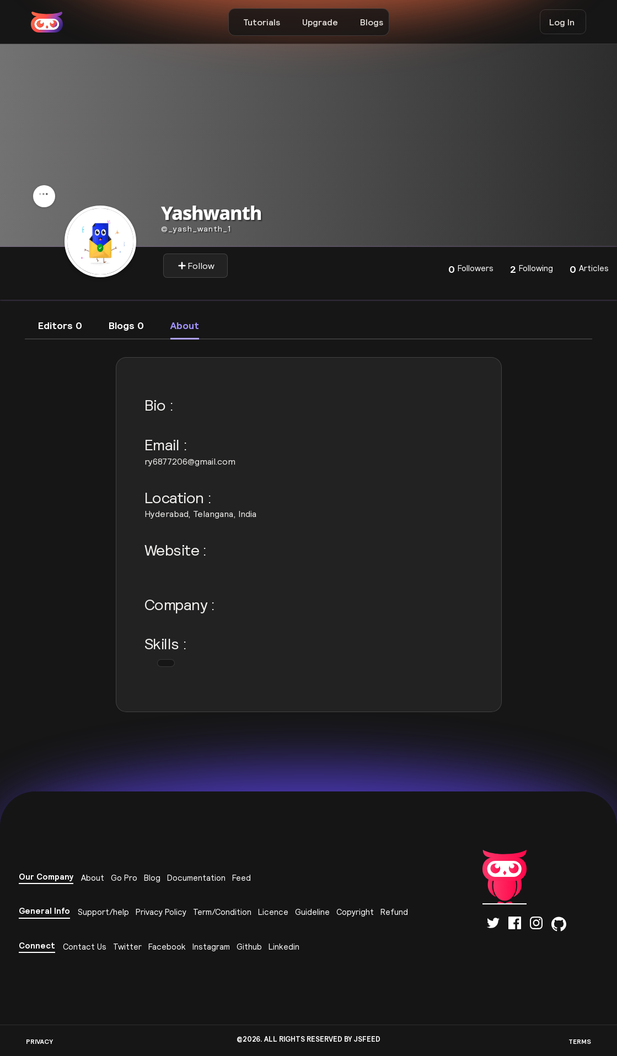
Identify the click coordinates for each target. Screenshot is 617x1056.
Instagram (211, 946)
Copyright (355, 912)
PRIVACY (39, 1041)
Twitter (127, 946)
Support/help (103, 912)
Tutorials (261, 22)
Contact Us (84, 946)
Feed (241, 877)
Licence (273, 912)
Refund (394, 912)
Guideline (312, 912)
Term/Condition (222, 912)
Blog (152, 877)
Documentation (196, 877)
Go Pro (124, 877)
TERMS (579, 1041)
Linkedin (284, 946)
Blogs (371, 22)
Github (249, 946)
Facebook (167, 946)
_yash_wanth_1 (196, 228)
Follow (196, 266)
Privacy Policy (161, 912)
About (92, 877)
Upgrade (320, 22)
